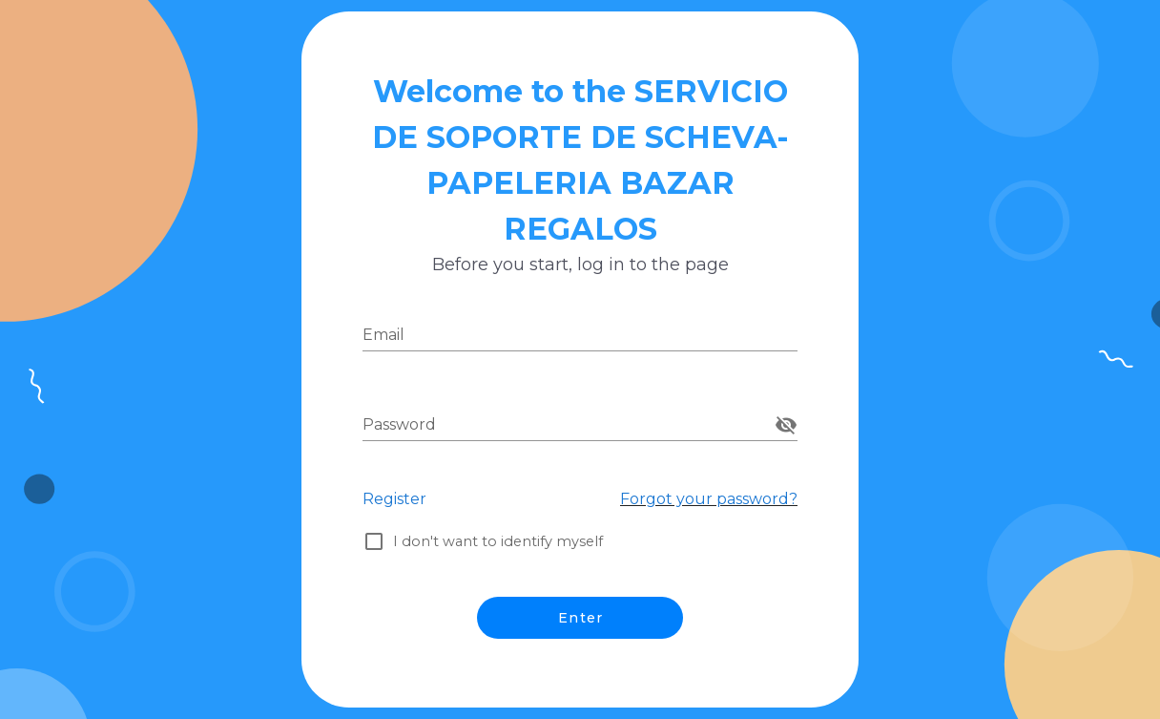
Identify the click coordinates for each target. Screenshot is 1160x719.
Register (394, 499)
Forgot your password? (709, 499)
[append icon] (786, 424)
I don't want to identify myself (506, 541)
